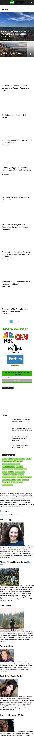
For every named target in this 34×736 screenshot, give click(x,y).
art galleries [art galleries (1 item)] (19, 463)
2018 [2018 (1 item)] (5, 440)
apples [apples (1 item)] (29, 458)
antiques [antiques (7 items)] (21, 456)
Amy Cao (4, 90)
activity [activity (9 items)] (29, 440)
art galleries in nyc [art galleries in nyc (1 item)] (8, 466)
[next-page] (22, 303)
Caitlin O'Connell (6, 217)
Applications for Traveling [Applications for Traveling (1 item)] (9, 461)
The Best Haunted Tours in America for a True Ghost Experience (19, 420)
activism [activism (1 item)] (22, 440)
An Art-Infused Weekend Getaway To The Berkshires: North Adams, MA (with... (16, 240)
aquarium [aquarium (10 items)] (25, 461)
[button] (3, 2)
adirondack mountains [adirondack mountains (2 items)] (9, 442)
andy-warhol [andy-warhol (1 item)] (6, 455)
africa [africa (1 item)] (16, 450)
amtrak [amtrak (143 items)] (11, 453)
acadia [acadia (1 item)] (10, 440)
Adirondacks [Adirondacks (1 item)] (19, 442)
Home (3, 7)
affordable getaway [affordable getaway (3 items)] (8, 450)
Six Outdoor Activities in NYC (14, 111)
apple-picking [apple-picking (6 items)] (21, 458)
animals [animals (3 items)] (14, 455)
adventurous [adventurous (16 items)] (16, 445)
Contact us (3, 496)
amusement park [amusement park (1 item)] (20, 453)
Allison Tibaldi (5, 244)
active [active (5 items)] (16, 440)
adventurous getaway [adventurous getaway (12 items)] (9, 448)
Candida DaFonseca (7, 295)
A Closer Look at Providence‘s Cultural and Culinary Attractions (15, 87)
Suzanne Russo (5, 166)
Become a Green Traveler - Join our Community (17, 355)
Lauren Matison (6, 138)
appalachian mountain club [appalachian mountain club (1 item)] (9, 458)
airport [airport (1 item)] (5, 453)
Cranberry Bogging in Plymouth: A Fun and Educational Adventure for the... (16, 161)
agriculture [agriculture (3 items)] (23, 450)
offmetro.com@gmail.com (15, 488)
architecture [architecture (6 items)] (6, 463)
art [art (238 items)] (13, 463)
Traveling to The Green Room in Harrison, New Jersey (15, 292)
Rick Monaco (5, 396)
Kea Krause (4, 113)
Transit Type (10, 7)
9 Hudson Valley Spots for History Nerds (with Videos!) (16, 266)
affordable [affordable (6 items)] (19, 448)
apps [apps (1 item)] (19, 461)
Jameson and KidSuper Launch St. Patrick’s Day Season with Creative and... (22, 411)
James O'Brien (5, 39)
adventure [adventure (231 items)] (7, 445)
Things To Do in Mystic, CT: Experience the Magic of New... (15, 213)
